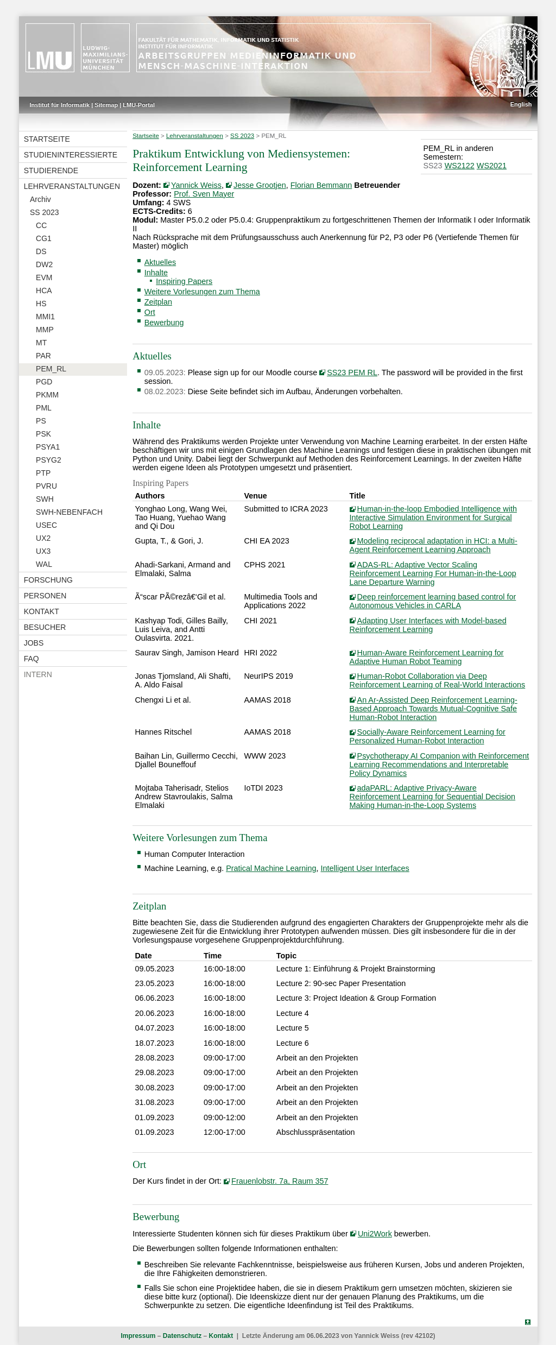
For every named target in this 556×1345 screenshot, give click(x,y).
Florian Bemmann (321, 185)
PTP (43, 473)
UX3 (43, 551)
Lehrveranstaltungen (72, 186)
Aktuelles (160, 262)
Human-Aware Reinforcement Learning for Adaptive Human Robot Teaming (427, 657)
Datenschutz (182, 1336)
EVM (44, 277)
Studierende (51, 170)
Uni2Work (375, 1233)
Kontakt (41, 611)
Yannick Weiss (196, 185)
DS (41, 251)
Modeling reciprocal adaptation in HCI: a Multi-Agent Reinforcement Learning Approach (433, 545)
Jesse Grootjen (259, 185)
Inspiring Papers (184, 281)
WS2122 (460, 165)
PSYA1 (48, 447)
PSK (43, 434)
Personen (45, 595)
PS (41, 420)
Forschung (48, 580)
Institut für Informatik (60, 105)
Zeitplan (158, 302)
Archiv (40, 199)
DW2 (44, 264)
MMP (45, 329)
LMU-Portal (139, 105)
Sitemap (106, 105)
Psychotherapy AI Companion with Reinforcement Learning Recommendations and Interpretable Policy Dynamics (439, 765)
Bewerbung (164, 322)
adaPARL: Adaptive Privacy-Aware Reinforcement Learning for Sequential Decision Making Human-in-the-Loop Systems (433, 797)
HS (41, 303)
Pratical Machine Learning (271, 868)
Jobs (34, 643)
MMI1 (45, 316)
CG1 (44, 238)
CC (41, 225)
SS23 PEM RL (352, 372)
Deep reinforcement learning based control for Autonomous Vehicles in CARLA (433, 601)
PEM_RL (51, 368)
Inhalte (156, 272)
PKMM (47, 394)
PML (44, 407)
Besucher (45, 627)
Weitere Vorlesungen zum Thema (202, 291)
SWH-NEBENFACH (69, 512)
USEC (46, 525)
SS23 (432, 165)
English (521, 104)
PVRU (46, 486)
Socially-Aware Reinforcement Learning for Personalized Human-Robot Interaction (428, 736)
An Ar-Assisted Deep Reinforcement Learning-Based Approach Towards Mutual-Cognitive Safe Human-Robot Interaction (433, 709)
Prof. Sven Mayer (204, 194)
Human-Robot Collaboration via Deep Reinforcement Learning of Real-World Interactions (438, 680)
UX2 (43, 538)
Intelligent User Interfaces (365, 868)
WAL (44, 564)
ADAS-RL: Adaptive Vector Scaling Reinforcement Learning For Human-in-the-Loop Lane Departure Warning (433, 573)
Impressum (138, 1336)
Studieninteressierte (70, 154)
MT (41, 342)
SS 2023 (44, 212)
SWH (45, 499)
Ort (149, 312)
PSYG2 (48, 460)
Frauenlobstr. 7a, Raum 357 (279, 1181)
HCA (44, 290)
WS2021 (492, 165)
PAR (43, 355)
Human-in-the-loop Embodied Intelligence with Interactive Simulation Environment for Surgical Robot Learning (433, 517)
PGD (44, 381)
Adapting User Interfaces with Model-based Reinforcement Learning (428, 625)
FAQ (31, 658)
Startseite (47, 139)
